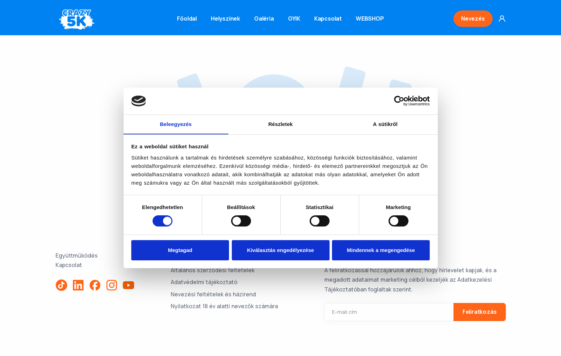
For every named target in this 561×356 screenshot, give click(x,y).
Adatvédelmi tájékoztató (204, 282)
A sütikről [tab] (385, 124)
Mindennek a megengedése (381, 250)
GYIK (294, 18)
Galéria (264, 18)
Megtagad (180, 250)
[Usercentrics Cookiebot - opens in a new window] (399, 101)
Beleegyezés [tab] (176, 124)
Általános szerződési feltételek (212, 270)
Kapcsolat (328, 18)
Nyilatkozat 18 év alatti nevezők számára (224, 306)
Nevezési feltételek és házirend (213, 294)
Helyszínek (225, 18)
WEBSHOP (370, 18)
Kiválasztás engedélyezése (280, 250)
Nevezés (473, 18)
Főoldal (187, 18)
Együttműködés (77, 255)
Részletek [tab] (280, 124)
